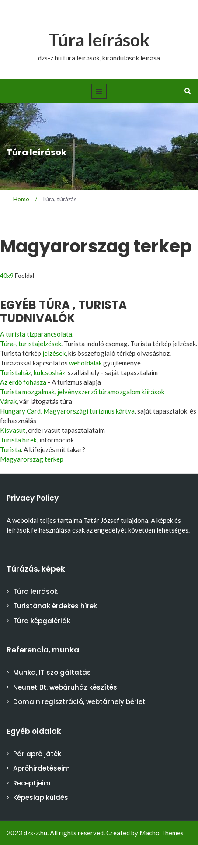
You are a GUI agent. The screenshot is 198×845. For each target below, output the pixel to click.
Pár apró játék (37, 753)
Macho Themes (161, 833)
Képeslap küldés (40, 797)
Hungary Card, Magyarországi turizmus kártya (67, 411)
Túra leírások (99, 39)
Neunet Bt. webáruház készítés (65, 687)
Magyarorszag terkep (31, 459)
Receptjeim (32, 783)
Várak (8, 401)
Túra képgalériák (41, 620)
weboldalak (85, 363)
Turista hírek (18, 440)
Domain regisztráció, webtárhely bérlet (79, 701)
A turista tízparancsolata (36, 334)
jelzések (54, 353)
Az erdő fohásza (23, 382)
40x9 (7, 275)
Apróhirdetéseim (41, 768)
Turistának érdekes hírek (55, 605)
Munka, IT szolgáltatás (52, 672)
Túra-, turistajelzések (30, 343)
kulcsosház (49, 372)
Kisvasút (12, 430)
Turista (10, 449)
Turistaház (15, 372)
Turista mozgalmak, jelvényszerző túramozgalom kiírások (82, 392)
